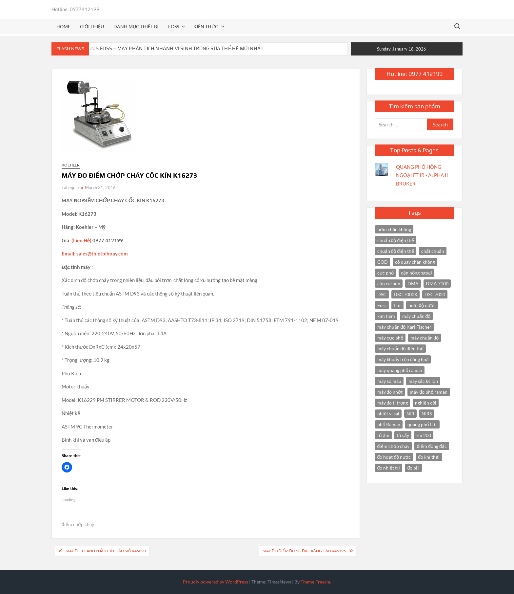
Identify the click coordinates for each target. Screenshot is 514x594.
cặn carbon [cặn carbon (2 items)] (388, 283)
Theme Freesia (315, 581)
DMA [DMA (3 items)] (413, 283)
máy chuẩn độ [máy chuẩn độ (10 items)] (416, 316)
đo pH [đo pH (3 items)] (413, 468)
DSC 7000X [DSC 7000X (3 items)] (405, 294)
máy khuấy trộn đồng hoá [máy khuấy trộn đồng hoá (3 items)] (403, 359)
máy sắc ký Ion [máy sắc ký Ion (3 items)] (423, 381)
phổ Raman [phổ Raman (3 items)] (388, 424)
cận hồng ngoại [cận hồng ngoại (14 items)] (416, 272)
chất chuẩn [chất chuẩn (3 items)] (432, 251)
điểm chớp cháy (78, 524)
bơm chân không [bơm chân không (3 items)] (394, 229)
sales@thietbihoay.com (102, 253)
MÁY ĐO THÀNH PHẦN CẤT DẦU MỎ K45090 (106, 550)
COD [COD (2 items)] (382, 262)
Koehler (71, 165)
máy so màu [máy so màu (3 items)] (389, 381)
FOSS (173, 26)
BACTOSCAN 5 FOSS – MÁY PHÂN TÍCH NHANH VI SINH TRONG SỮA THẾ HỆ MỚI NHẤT (165, 48)
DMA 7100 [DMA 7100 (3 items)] (437, 283)
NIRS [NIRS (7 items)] (427, 413)
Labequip (70, 187)
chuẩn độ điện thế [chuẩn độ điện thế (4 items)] (395, 240)
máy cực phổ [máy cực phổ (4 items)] (390, 338)
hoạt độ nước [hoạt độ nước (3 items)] (422, 305)
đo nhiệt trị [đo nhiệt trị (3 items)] (388, 468)
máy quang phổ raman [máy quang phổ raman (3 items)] (399, 370)
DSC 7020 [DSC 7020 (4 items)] (435, 294)
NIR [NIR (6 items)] (410, 413)
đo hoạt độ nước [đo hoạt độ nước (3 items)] (394, 457)
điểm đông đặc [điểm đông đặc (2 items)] (431, 446)
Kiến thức (205, 26)
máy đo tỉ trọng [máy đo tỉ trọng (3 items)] (392, 403)
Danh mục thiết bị (136, 26)
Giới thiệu (92, 26)
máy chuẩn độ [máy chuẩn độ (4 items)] (424, 338)
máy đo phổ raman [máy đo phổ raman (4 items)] (428, 392)
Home (63, 26)
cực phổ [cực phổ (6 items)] (385, 272)
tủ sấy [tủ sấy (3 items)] (403, 435)
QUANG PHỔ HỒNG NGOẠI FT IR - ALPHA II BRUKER (422, 175)
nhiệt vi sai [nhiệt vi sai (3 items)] (388, 413)
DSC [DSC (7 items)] (381, 294)
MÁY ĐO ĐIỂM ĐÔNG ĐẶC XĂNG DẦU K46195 (304, 550)
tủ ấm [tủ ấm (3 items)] (383, 435)
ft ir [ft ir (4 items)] (397, 305)
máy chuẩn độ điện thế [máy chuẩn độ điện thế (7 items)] (400, 348)
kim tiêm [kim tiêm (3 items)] (386, 316)
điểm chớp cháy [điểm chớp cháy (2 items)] (393, 446)
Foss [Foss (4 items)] (381, 305)
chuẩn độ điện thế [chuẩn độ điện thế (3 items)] (395, 251)
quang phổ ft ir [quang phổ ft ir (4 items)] (422, 424)
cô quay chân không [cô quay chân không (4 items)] (415, 262)
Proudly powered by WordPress (215, 581)
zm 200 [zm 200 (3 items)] (423, 435)
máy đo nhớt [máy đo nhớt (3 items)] (390, 392)
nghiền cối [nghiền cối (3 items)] (425, 403)
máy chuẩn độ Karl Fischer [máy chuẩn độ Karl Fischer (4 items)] (404, 327)
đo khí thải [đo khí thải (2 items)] (429, 457)
